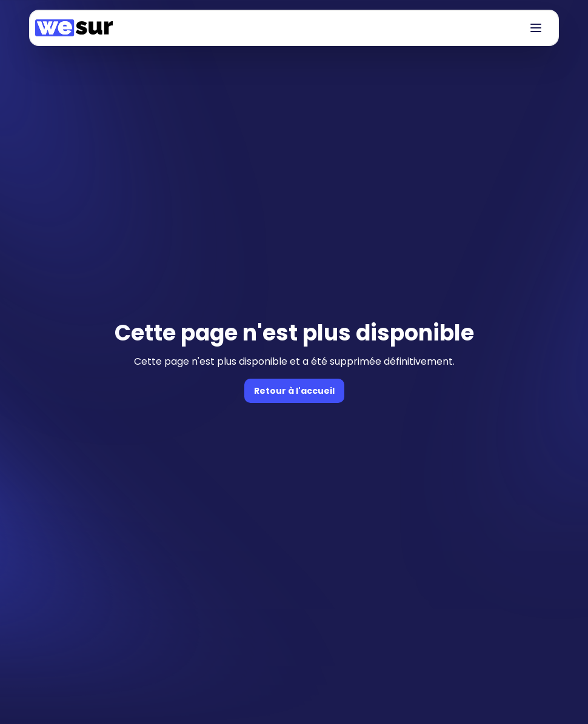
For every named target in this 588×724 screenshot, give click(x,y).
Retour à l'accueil (294, 391)
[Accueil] (74, 28)
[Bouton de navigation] (536, 28)
